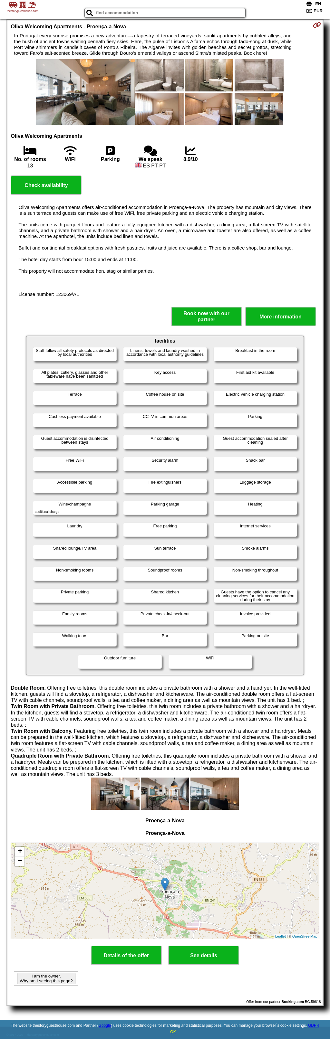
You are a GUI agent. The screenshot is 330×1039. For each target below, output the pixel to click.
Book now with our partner (206, 316)
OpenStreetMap (304, 936)
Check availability (46, 185)
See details (203, 955)
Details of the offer (126, 955)
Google (105, 1025)
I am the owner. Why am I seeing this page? (46, 978)
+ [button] (20, 851)
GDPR (313, 1025)
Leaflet (280, 936)
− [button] (20, 861)
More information (280, 316)
